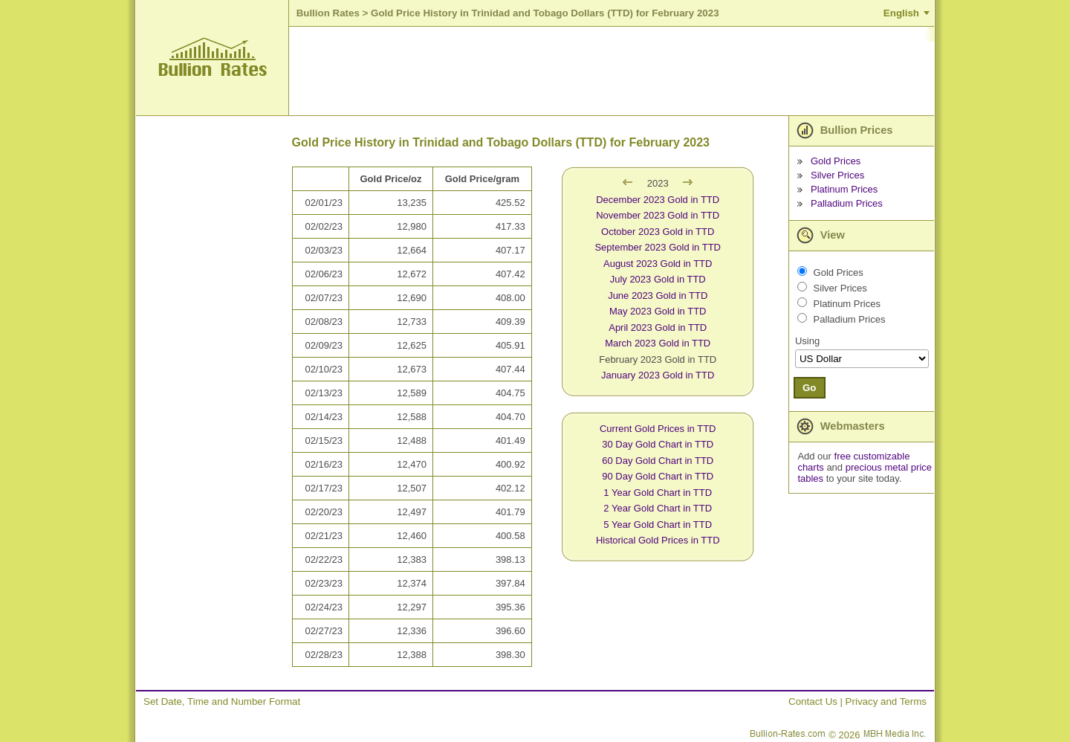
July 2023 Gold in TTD (658, 279)
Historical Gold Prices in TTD (658, 540)
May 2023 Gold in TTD (658, 311)
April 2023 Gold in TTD (658, 327)
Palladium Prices (847, 203)
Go (809, 387)
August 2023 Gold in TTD (657, 263)
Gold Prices (835, 161)
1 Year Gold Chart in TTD (657, 492)
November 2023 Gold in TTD (657, 215)
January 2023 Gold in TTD (657, 375)
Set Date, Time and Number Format (221, 701)
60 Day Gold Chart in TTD (657, 460)
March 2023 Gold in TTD (657, 343)
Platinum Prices (844, 189)
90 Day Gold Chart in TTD (657, 476)
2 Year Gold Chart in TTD (657, 508)
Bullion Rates (328, 13)
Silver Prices (837, 175)
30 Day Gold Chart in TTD (657, 444)
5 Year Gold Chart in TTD (657, 524)
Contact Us (812, 701)
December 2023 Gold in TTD (657, 199)
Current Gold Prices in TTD (658, 428)
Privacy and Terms (886, 701)
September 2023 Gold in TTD (657, 247)
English (901, 13)
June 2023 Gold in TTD (657, 295)
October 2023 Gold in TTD (657, 231)
